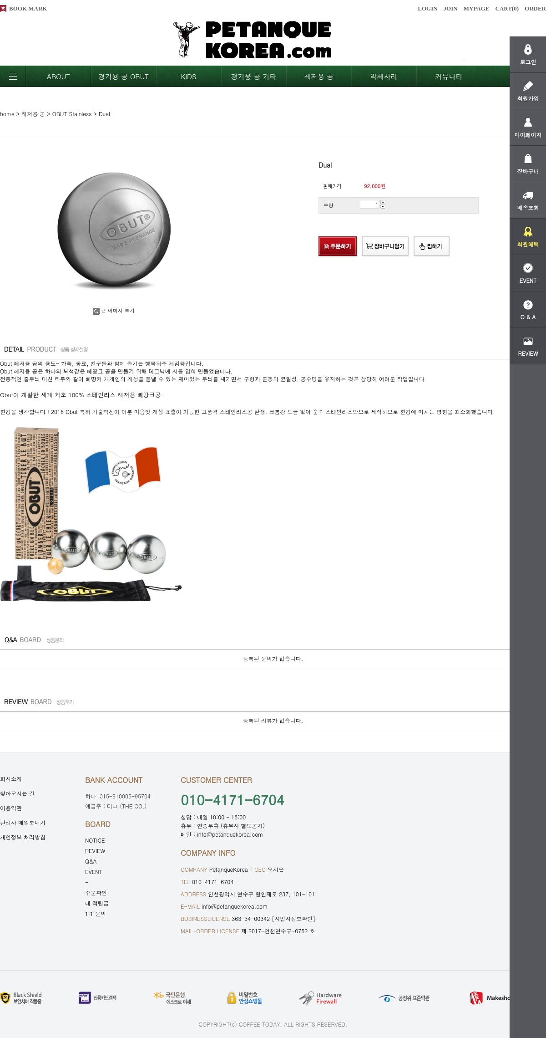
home (7, 114)
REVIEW (95, 850)
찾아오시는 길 (17, 793)
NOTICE (95, 840)
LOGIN (427, 8)
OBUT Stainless (72, 114)
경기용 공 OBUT (123, 76)
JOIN (451, 8)
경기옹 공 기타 (253, 76)
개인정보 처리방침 (23, 837)
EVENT (93, 871)
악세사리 (384, 76)
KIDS (188, 76)
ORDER (535, 8)
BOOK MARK (28, 8)
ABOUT (58, 76)
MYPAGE (477, 8)
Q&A (91, 861)
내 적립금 (97, 903)
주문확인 (96, 892)
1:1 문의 (95, 913)
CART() (507, 8)
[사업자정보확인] (293, 918)
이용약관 (11, 808)
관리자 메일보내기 (23, 822)
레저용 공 (319, 76)
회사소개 (11, 778)
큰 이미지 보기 (113, 310)
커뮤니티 (449, 76)
